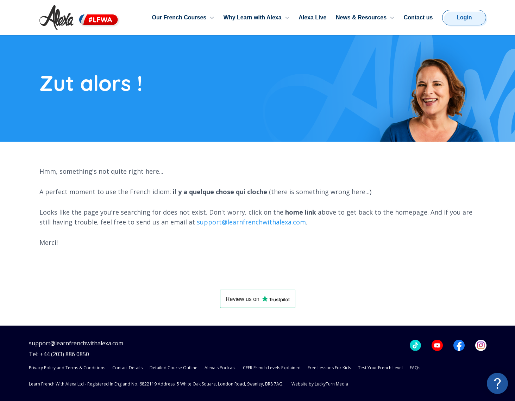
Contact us (418, 17)
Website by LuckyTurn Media (319, 384)
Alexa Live (312, 17)
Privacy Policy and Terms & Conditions (67, 368)
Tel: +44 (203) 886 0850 (59, 354)
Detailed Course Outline (173, 368)
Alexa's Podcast (220, 368)
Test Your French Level (380, 368)
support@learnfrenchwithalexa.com (251, 222)
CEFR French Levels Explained (272, 368)
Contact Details (127, 368)
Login (464, 17)
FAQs (415, 368)
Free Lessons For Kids (329, 368)
